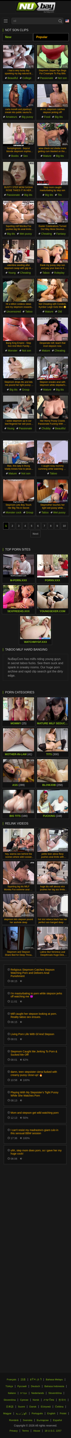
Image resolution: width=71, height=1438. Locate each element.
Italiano (12, 1393)
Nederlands (37, 1393)
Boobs (15, 155)
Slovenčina (10, 1399)
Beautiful (13, 78)
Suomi (21, 1406)
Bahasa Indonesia (54, 1386)
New (8, 37)
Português (37, 1413)
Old (60, 311)
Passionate (46, 78)
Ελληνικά (46, 1406)
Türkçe (9, 1386)
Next (35, 533)
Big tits (59, 116)
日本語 (9, 1406)
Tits (60, 194)
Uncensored (13, 311)
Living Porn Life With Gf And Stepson (32, 1034)
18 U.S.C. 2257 (53, 1430)
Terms (25, 1430)
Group (25, 389)
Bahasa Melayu (54, 1379)
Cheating (46, 233)
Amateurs (11, 116)
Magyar (7, 1413)
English (51, 1413)
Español (57, 1420)
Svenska (27, 1420)
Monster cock (13, 512)
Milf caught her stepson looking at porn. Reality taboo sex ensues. (34, 1015)
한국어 (62, 1399)
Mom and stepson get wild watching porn (35, 1112)
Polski (63, 1413)
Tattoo (28, 311)
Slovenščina (55, 1393)
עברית (23, 1393)
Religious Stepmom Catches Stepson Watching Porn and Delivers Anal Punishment (33, 973)
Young (12, 272)
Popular (42, 37)
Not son (62, 78)
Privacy (13, 1430)
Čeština (59, 1406)
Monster (12, 350)
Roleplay (59, 272)
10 (64, 525)
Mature (47, 155)
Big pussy (27, 116)
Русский (22, 1386)
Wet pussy (26, 233)
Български (43, 1420)
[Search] (60, 21)
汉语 (23, 1379)
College (26, 78)
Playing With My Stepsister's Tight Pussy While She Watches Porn (34, 1094)
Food (47, 116)
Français (11, 1379)
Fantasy (61, 233)
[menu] (5, 21)
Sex (25, 155)
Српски (24, 1399)
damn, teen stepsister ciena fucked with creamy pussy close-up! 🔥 (34, 1073)
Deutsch (35, 1386)
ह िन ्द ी (35, 1379)
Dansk (32, 1406)
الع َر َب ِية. (21, 1413)
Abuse (36, 1430)
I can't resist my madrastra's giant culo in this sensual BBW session (34, 1132)
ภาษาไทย (49, 1399)
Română (13, 1420)
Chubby (46, 428)
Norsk (36, 1399)
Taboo (46, 272)
